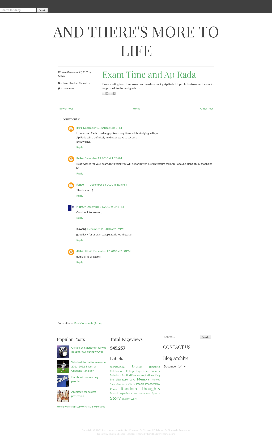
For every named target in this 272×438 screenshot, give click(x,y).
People (140, 383)
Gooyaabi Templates (179, 430)
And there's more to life (136, 41)
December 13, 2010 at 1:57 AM (103, 158)
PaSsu (79, 158)
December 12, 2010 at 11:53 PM (102, 127)
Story (115, 398)
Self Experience (142, 393)
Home (136, 108)
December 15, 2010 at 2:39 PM (106, 228)
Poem (113, 389)
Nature (113, 384)
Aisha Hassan (84, 251)
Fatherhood (115, 375)
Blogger (147, 430)
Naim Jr (81, 206)
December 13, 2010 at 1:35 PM (108, 184)
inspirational (147, 375)
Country (155, 371)
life (112, 379)
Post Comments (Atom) (88, 323)
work (134, 398)
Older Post (206, 108)
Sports (156, 393)
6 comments (67, 88)
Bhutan (136, 367)
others (64, 83)
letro (79, 127)
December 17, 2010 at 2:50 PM (112, 251)
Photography (152, 383)
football (126, 375)
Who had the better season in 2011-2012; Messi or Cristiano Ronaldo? (88, 366)
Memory (143, 379)
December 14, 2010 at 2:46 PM (105, 206)
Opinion (121, 384)
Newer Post (66, 108)
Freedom (135, 375)
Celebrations (117, 371)
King (157, 375)
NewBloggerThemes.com (161, 433)
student (126, 398)
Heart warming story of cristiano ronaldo (81, 406)
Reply (79, 147)
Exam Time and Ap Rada (149, 74)
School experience (121, 393)
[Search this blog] (18, 10)
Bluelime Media (117, 433)
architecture (117, 366)
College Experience (137, 371)
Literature (122, 379)
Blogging (154, 366)
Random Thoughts (79, 83)
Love (132, 379)
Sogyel (80, 184)
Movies (156, 379)
